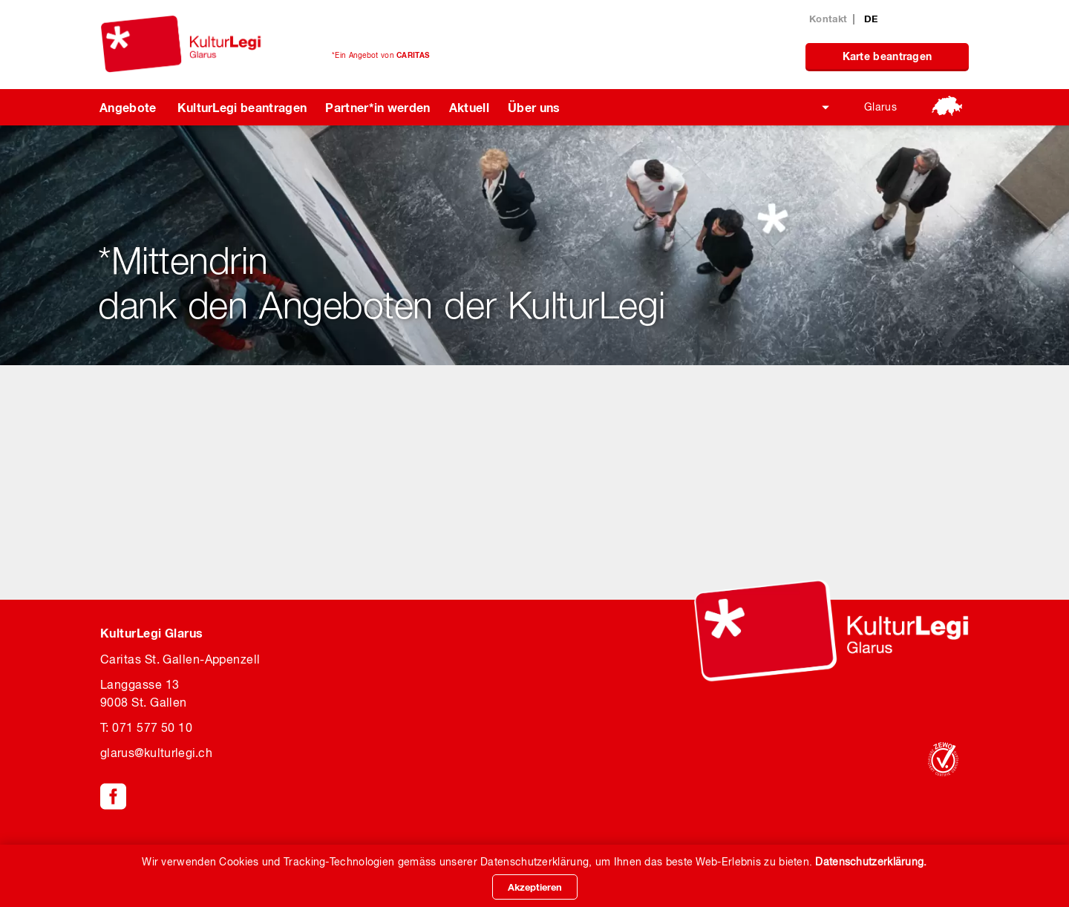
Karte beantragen (887, 56)
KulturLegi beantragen (242, 107)
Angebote (128, 107)
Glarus (880, 107)
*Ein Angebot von (380, 54)
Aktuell (469, 107)
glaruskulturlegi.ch (156, 752)
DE (871, 18)
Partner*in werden (377, 107)
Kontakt (828, 18)
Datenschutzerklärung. (870, 862)
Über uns (534, 107)
